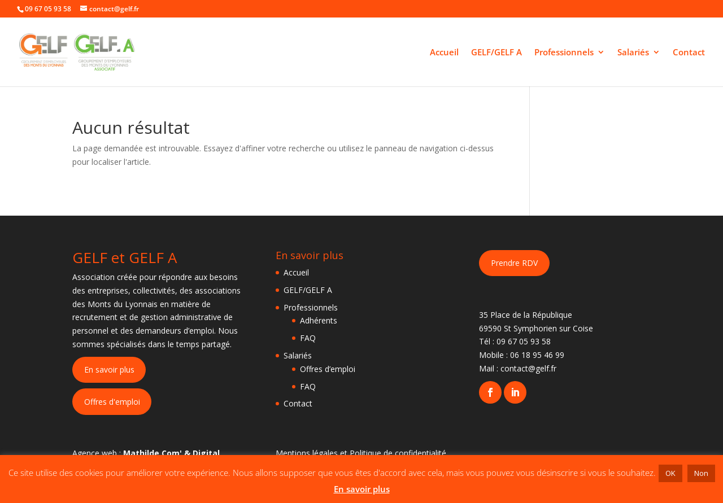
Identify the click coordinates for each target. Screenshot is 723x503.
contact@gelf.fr (528, 368)
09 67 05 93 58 (523, 341)
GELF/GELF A (496, 53)
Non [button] (701, 473)
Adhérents (318, 320)
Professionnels (564, 53)
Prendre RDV (514, 262)
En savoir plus (109, 369)
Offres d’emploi (327, 369)
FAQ (308, 338)
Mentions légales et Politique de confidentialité (361, 453)
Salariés (633, 53)
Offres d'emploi (112, 401)
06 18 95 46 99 (537, 354)
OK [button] (670, 473)
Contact (689, 53)
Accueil (444, 53)
